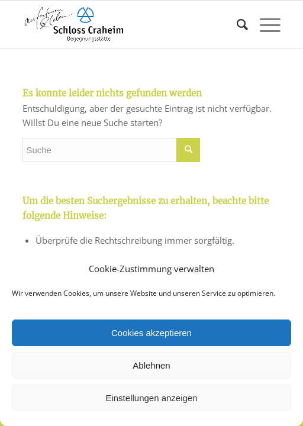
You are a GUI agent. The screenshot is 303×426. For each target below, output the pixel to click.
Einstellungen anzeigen (151, 398)
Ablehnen (151, 365)
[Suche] (236, 24)
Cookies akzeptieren (151, 333)
